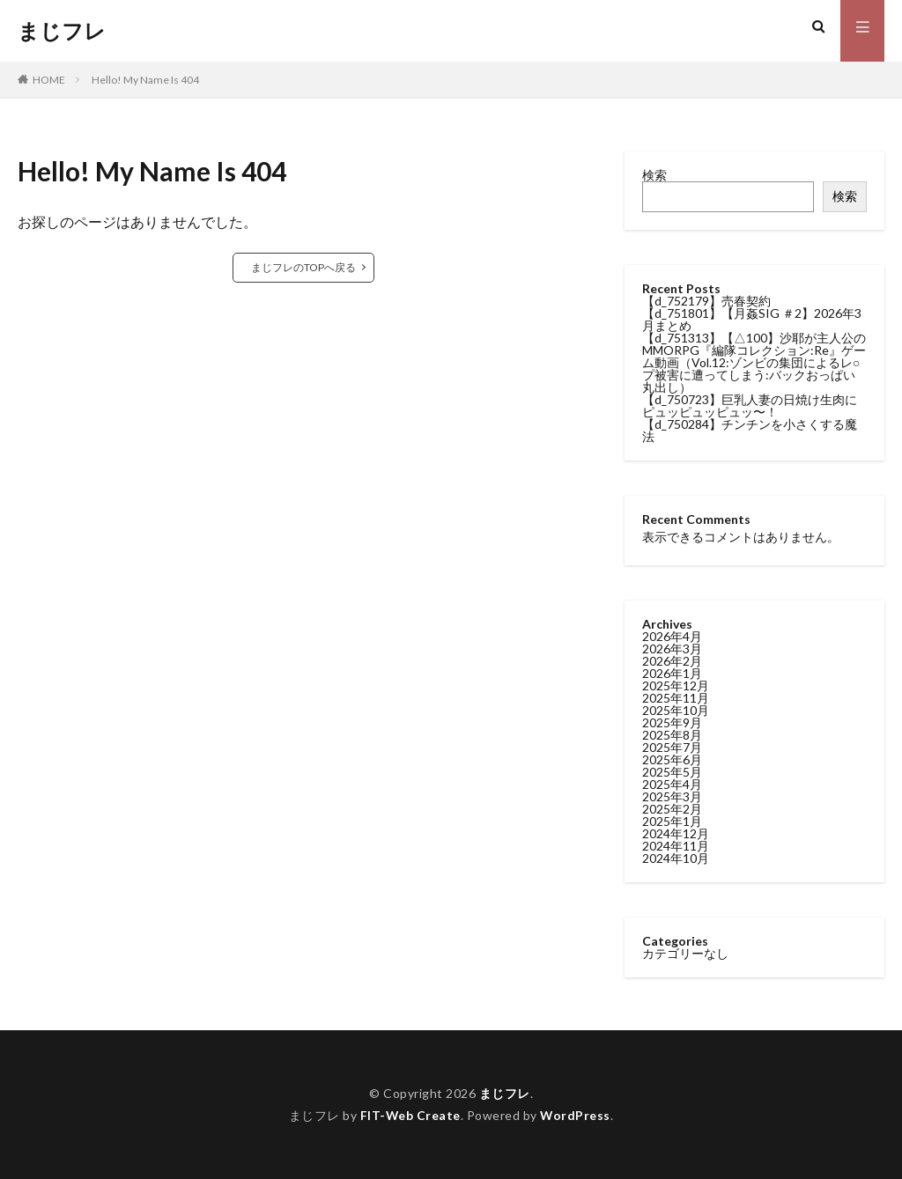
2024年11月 (675, 845)
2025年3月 (672, 796)
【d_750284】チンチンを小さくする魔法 (749, 430)
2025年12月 (675, 685)
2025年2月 (672, 808)
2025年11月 (675, 697)
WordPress (575, 1115)
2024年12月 (675, 833)
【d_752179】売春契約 (706, 300)
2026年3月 (672, 648)
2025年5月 (672, 771)
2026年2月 (672, 660)
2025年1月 (672, 821)
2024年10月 (675, 858)
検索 (654, 174)
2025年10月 (675, 710)
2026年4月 (672, 636)
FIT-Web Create (410, 1115)
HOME (49, 79)
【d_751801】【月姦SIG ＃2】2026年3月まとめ (751, 319)
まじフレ (62, 30)
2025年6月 (672, 759)
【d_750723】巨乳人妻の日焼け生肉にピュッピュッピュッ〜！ (749, 405)
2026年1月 (672, 673)
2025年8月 (672, 734)
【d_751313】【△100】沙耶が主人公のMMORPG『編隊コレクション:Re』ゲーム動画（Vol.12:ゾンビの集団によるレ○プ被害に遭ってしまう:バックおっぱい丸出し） (754, 362)
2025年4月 (672, 784)
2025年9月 (672, 722)
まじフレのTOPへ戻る (303, 267)
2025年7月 (672, 747)
